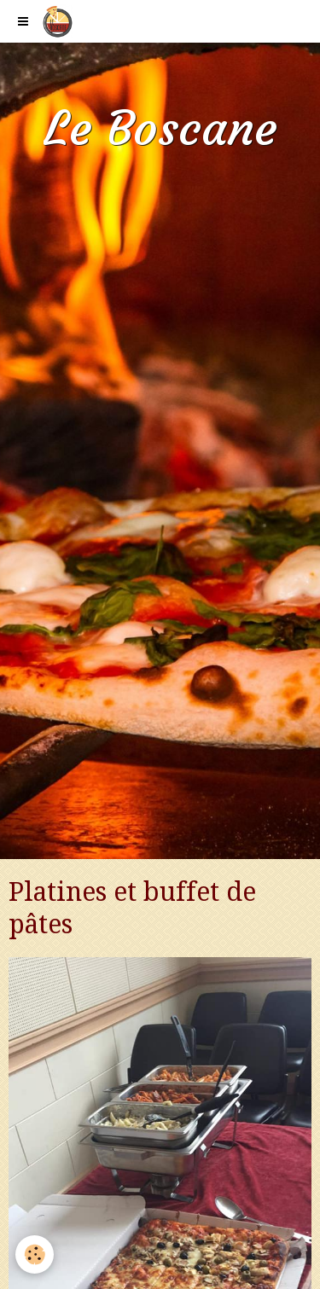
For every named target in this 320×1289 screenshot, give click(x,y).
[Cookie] (34, 1254)
